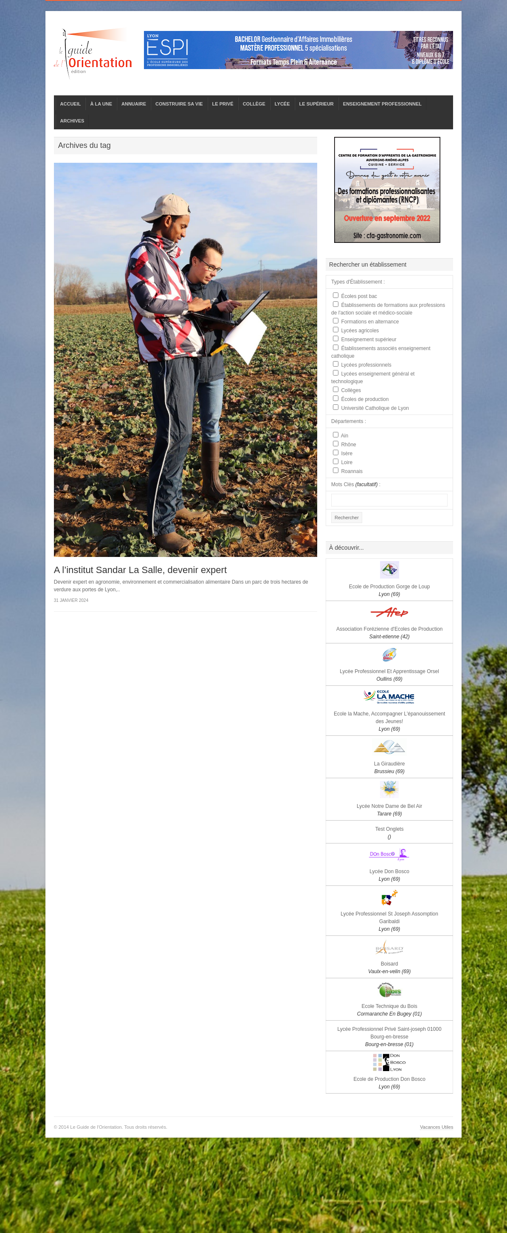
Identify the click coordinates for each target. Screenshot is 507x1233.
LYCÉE (282, 103)
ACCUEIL (70, 103)
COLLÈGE (254, 103)
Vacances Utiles (436, 1127)
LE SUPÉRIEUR (316, 103)
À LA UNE (101, 103)
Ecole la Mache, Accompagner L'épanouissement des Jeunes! (389, 721)
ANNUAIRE (133, 103)
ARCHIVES (72, 120)
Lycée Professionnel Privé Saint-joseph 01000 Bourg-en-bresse (390, 1036)
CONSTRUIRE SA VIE (179, 103)
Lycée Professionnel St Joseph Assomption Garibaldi (389, 921)
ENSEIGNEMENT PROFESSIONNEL (382, 103)
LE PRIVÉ (223, 103)
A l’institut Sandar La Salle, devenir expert (140, 570)
